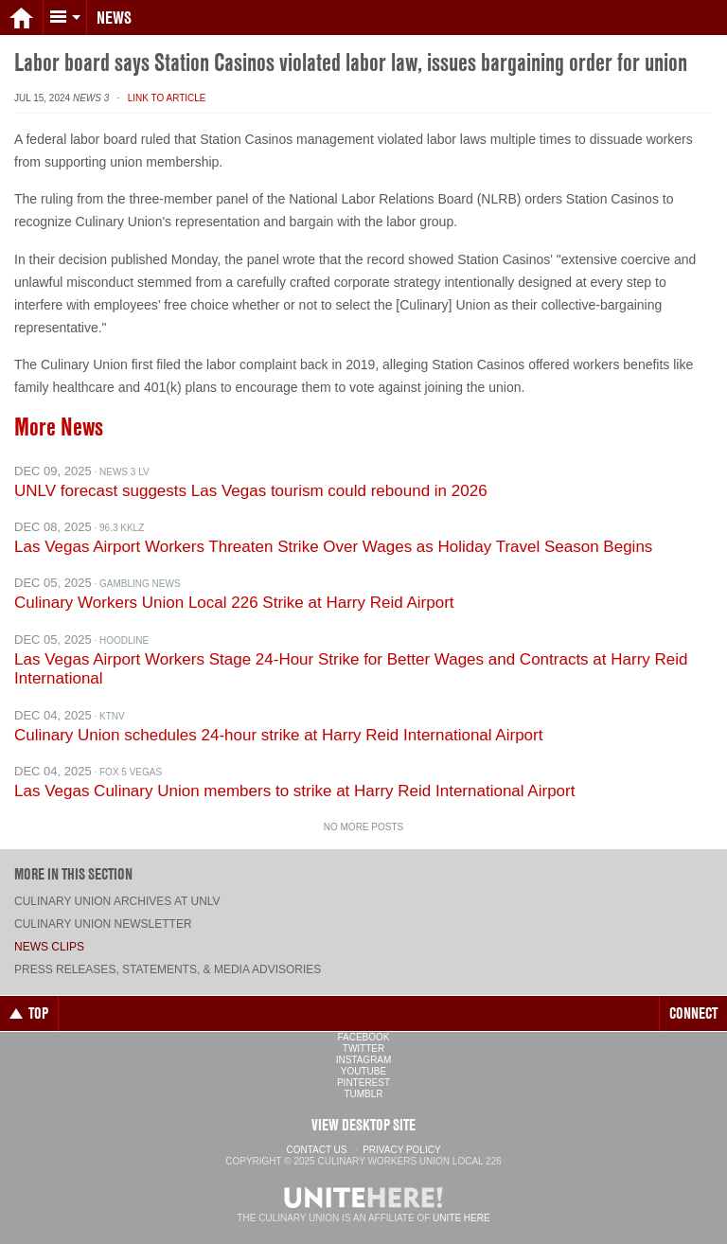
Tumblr (363, 1094)
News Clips (49, 946)
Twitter (363, 1048)
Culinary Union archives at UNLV (117, 901)
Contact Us (316, 1150)
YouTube (363, 1071)
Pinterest (363, 1082)
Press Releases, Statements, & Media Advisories (167, 969)
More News (58, 427)
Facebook (363, 1037)
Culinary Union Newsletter (103, 924)
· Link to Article (158, 98)
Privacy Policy (401, 1150)
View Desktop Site (363, 1124)
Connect (693, 1013)
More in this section (73, 873)
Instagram (364, 1060)
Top (28, 1013)
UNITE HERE (461, 1218)
